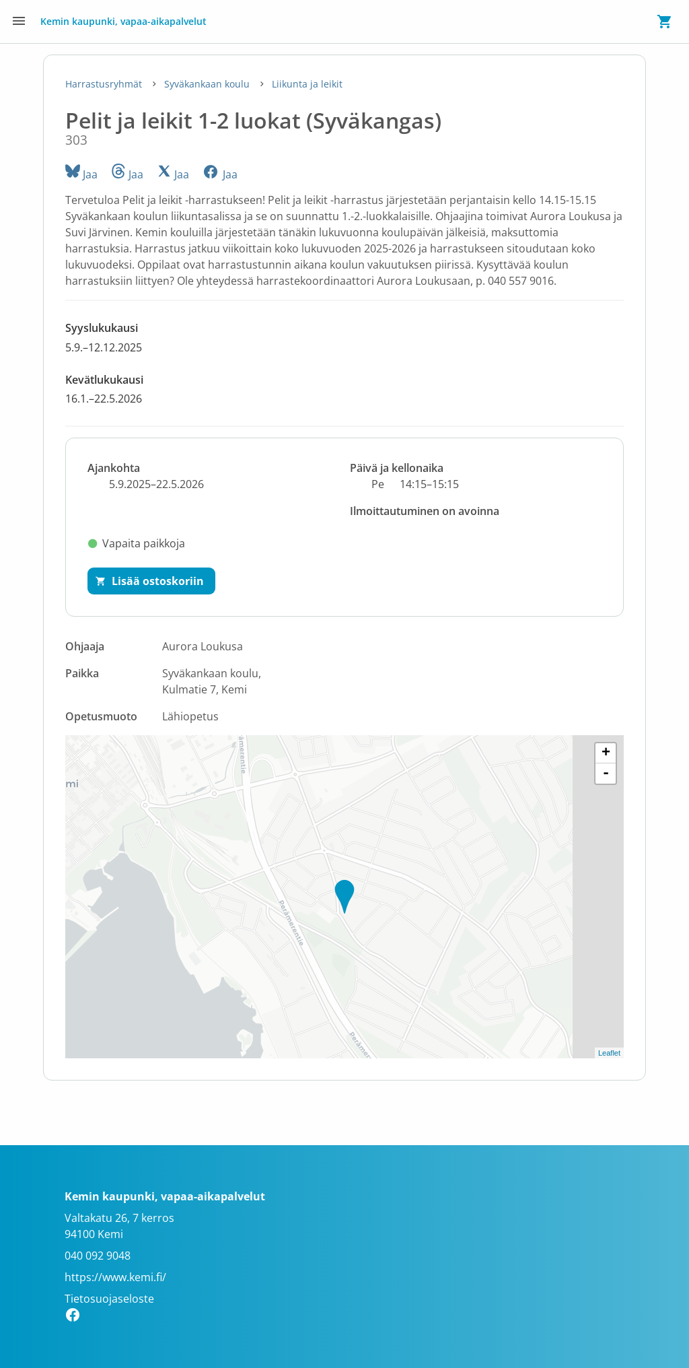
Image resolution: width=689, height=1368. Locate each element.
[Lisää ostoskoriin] (151, 581)
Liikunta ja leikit (307, 83)
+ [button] (606, 753)
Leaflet (609, 1053)
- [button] (606, 773)
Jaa (81, 174)
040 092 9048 (98, 1255)
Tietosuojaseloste (109, 1298)
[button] (344, 338)
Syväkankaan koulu (208, 83)
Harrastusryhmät (105, 83)
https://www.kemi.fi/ (115, 1277)
